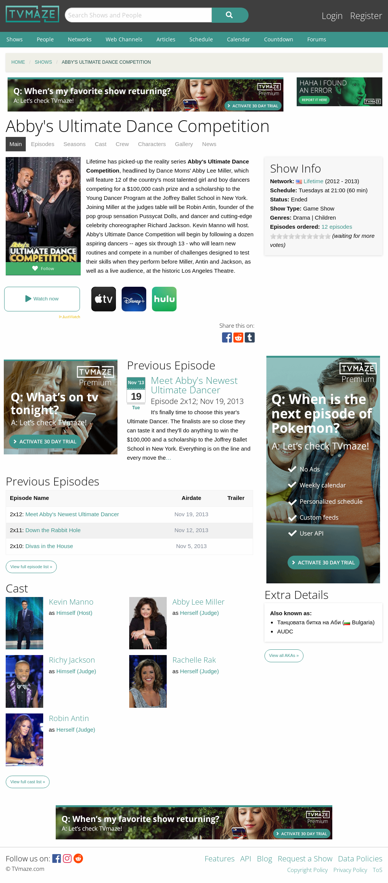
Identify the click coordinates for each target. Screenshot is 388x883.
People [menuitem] (45, 39)
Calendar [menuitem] (238, 39)
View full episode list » (31, 566)
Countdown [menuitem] (278, 39)
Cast (100, 144)
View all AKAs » (284, 655)
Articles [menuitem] (165, 39)
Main (15, 144)
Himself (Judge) (76, 671)
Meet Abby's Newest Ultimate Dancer (194, 385)
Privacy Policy (350, 870)
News (209, 144)
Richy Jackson (72, 660)
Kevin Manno (71, 602)
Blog (264, 859)
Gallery (184, 144)
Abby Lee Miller (198, 602)
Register (366, 16)
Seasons (75, 144)
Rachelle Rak (194, 660)
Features (220, 859)
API (245, 859)
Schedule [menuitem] (201, 39)
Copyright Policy (307, 870)
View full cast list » (27, 781)
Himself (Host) (74, 613)
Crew (122, 144)
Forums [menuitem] (316, 39)
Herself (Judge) (199, 613)
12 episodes (337, 226)
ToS (377, 870)
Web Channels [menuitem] (124, 39)
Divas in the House (49, 546)
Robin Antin (69, 718)
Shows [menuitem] (14, 39)
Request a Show (305, 859)
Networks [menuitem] (80, 39)
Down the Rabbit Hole (53, 530)
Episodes (43, 144)
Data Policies (360, 859)
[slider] (300, 236)
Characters (152, 144)
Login (332, 16)
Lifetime (314, 181)
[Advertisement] (145, 94)
